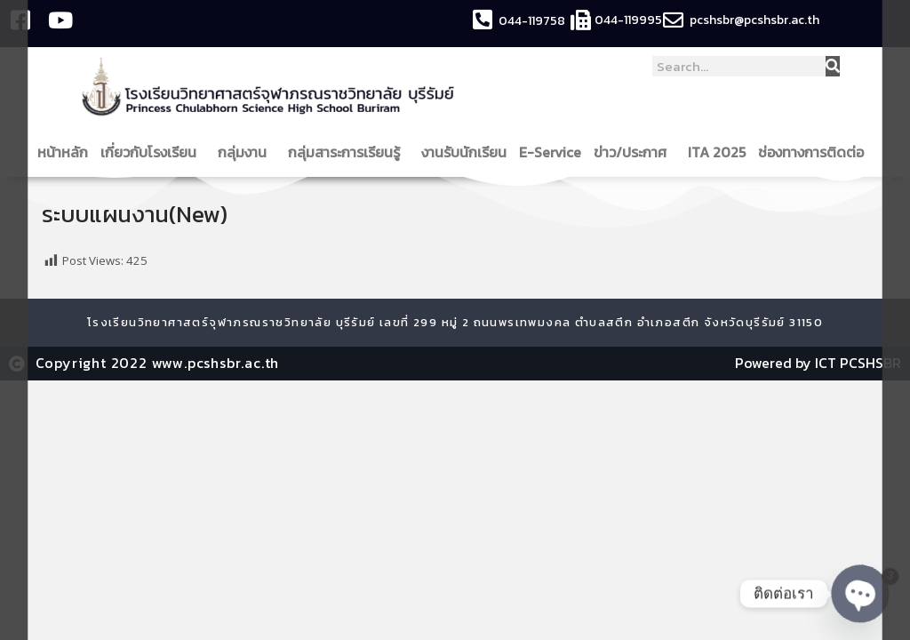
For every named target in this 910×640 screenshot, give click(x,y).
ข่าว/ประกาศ (634, 152)
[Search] (833, 66)
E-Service (550, 152)
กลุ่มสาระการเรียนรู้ (348, 152)
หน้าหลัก (62, 152)
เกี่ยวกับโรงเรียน (152, 152)
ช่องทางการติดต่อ (815, 152)
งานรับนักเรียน (464, 152)
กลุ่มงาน (246, 152)
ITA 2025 (717, 152)
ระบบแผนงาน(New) (136, 213)
